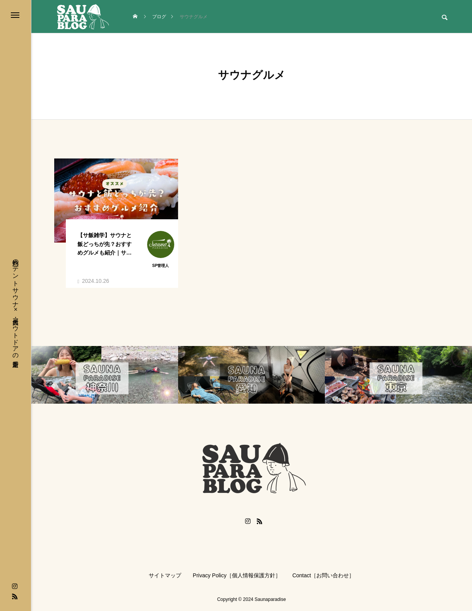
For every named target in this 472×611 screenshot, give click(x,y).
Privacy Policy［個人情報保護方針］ (237, 575)
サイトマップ (165, 575)
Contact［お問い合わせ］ (323, 575)
